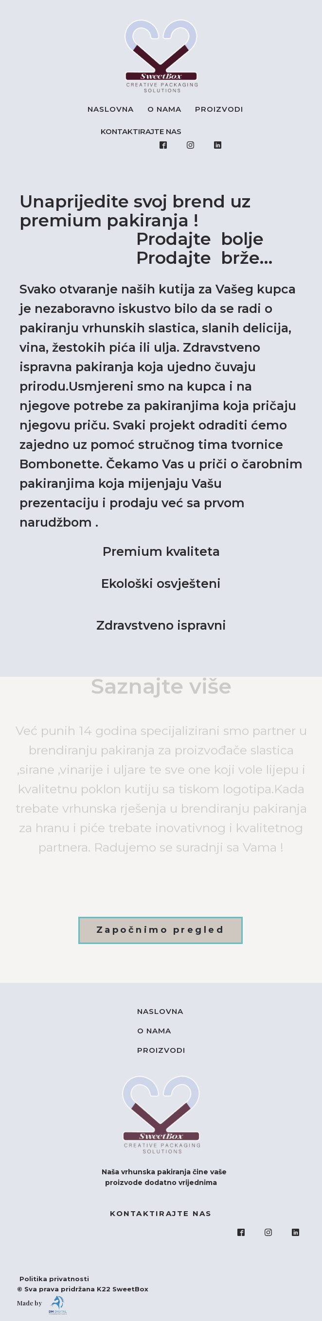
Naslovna (111, 109)
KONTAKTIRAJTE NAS (143, 131)
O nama (164, 109)
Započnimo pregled (160, 930)
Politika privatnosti (49, 1279)
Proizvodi (219, 109)
